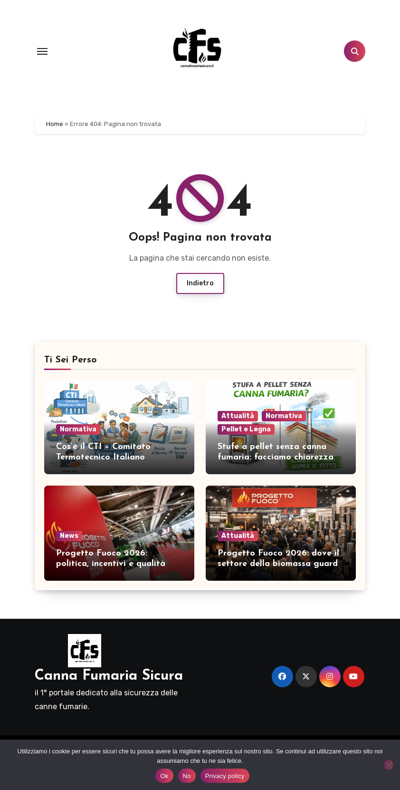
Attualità (237, 416)
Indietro (200, 283)
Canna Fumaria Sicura (109, 676)
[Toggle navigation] (42, 51)
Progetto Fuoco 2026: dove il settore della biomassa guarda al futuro (280, 563)
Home (54, 123)
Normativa (78, 429)
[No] (388, 765)
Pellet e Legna (246, 429)
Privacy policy (225, 776)
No (187, 776)
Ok (164, 776)
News (69, 536)
